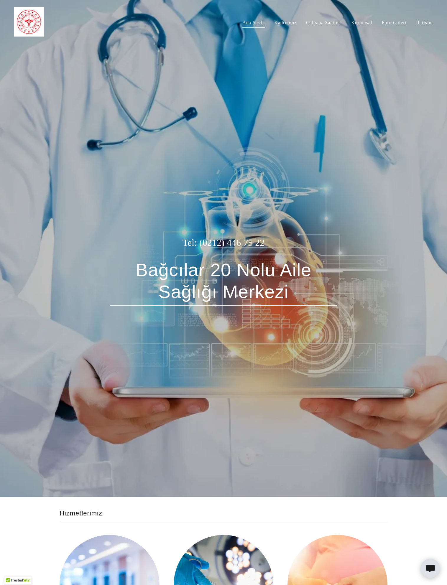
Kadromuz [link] (285, 22)
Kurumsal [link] (361, 22)
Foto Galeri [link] (394, 22)
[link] (29, 21)
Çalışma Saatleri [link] (324, 22)
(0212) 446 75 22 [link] (231, 242)
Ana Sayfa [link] (253, 22)
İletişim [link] (424, 22)
